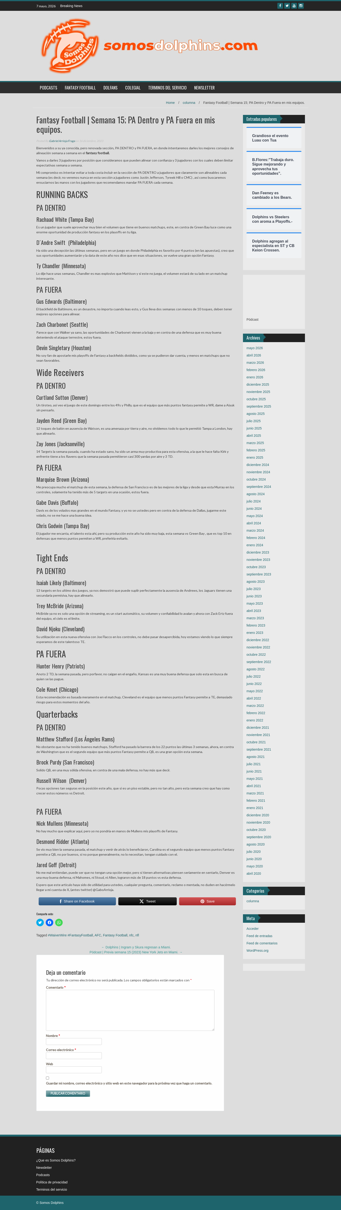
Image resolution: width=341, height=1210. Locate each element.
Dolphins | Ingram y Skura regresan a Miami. (136, 947)
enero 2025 (255, 457)
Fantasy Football (80, 88)
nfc (131, 935)
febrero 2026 (256, 370)
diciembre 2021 (258, 727)
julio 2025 (254, 421)
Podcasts (48, 88)
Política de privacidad (52, 1182)
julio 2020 (254, 852)
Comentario (56, 987)
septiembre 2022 (259, 662)
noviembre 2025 (258, 392)
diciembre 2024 (258, 465)
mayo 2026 (255, 348)
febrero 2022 (256, 713)
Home (170, 103)
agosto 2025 (256, 414)
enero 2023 (255, 633)
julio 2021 (254, 764)
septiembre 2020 (259, 837)
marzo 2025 (255, 443)
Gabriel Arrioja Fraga (62, 141)
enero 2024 (255, 545)
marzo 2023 (255, 618)
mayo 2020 (255, 866)
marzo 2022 (255, 706)
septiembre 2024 (259, 487)
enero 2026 (255, 377)
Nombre (53, 1036)
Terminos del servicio (167, 88)
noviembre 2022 (258, 647)
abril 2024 (254, 523)
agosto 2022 (256, 669)
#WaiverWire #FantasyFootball (70, 935)
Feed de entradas (259, 936)
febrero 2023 (256, 625)
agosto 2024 (256, 494)
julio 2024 (254, 501)
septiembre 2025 (259, 406)
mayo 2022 (255, 691)
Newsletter (204, 88)
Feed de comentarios (262, 943)
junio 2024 (254, 508)
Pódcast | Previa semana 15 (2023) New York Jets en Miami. (136, 952)
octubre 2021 (256, 742)
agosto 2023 (256, 581)
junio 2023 (254, 596)
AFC (97, 935)
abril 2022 (254, 698)
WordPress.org (257, 950)
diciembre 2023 (258, 552)
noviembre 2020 (258, 822)
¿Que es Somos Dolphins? (56, 1160)
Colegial (133, 88)
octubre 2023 (256, 567)
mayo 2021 (255, 779)
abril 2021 (254, 786)
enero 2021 (255, 808)
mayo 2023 (255, 603)
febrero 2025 (256, 450)
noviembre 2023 (258, 560)
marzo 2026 (255, 362)
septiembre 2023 (259, 574)
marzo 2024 (255, 530)
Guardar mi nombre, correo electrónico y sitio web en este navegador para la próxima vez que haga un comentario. (129, 1083)
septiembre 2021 (259, 749)
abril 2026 (254, 355)
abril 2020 (254, 873)
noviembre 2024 (258, 472)
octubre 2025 (256, 399)
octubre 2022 (256, 654)
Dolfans (110, 88)
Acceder (253, 929)
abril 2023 (254, 611)
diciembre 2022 (258, 640)
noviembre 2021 (258, 735)
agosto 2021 (256, 757)
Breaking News (71, 6)
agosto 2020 (256, 844)
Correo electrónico (61, 1050)
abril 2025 (254, 435)
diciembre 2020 (258, 815)
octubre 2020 (256, 830)
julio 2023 (254, 589)
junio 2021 (254, 771)
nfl (137, 935)
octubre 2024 (256, 479)
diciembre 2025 (258, 384)
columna (189, 103)
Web (49, 1064)
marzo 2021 (255, 793)
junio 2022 (254, 684)
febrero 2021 (256, 800)
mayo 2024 (255, 516)
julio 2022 (254, 676)
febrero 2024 (256, 538)
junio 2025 (254, 428)
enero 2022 (255, 720)
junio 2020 (254, 859)
